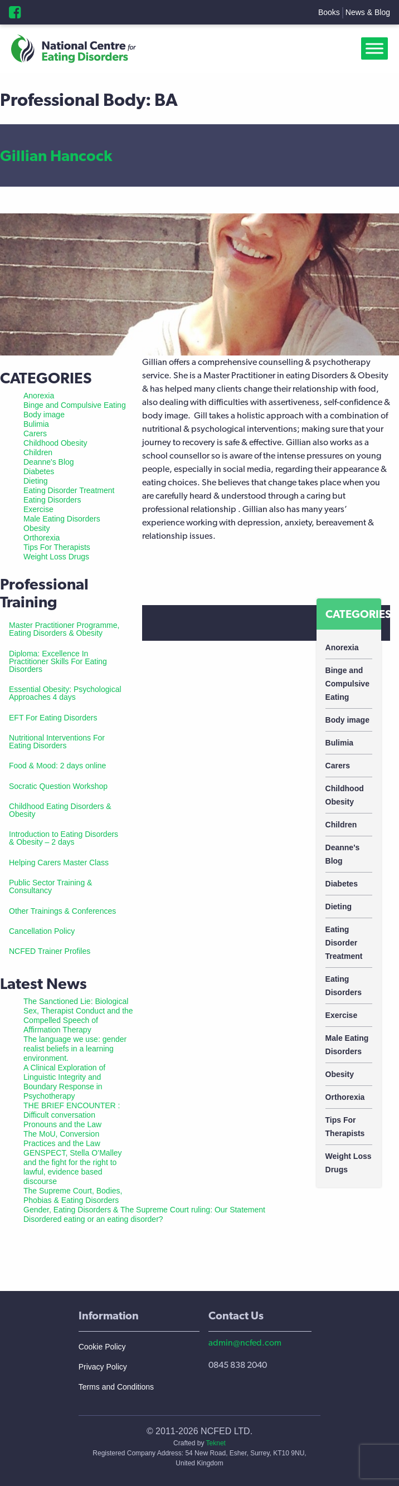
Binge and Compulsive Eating (347, 683)
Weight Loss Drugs (348, 1163)
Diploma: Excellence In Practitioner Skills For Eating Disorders (58, 661)
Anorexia (342, 647)
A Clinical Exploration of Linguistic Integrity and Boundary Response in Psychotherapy (64, 1081)
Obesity (339, 1074)
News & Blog (368, 12)
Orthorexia (345, 1097)
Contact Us (236, 1315)
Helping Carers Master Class (59, 862)
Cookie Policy (102, 1346)
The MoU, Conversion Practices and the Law (61, 1138)
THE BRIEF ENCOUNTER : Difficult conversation (71, 1110)
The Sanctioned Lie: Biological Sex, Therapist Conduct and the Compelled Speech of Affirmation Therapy (78, 1015)
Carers (337, 765)
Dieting (338, 906)
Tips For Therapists (345, 1126)
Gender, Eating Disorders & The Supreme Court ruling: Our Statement (144, 1209)
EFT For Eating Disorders (53, 717)
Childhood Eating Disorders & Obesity (60, 810)
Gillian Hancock (56, 155)
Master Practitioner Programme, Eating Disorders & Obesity (64, 629)
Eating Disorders (343, 986)
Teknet (216, 1443)
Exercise (341, 1015)
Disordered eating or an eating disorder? (93, 1219)
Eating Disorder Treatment (344, 943)
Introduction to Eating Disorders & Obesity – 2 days (63, 838)
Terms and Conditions (116, 1386)
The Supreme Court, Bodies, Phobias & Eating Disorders (72, 1195)
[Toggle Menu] (377, 48)
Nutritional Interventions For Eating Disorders (57, 741)
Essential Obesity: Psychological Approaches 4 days (65, 693)
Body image (347, 719)
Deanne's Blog (342, 854)
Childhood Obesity (344, 795)
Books (329, 12)
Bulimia (339, 742)
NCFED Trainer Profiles (49, 951)
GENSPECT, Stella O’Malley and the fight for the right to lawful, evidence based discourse (72, 1167)
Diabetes (341, 883)
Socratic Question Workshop (58, 786)
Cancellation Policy (42, 931)
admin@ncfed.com (244, 1342)
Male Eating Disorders (347, 1045)
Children (341, 824)
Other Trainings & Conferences (62, 911)
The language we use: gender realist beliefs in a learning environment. (74, 1049)
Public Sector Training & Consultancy (50, 886)
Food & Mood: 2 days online (57, 765)
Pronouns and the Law (62, 1124)
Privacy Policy (103, 1366)
